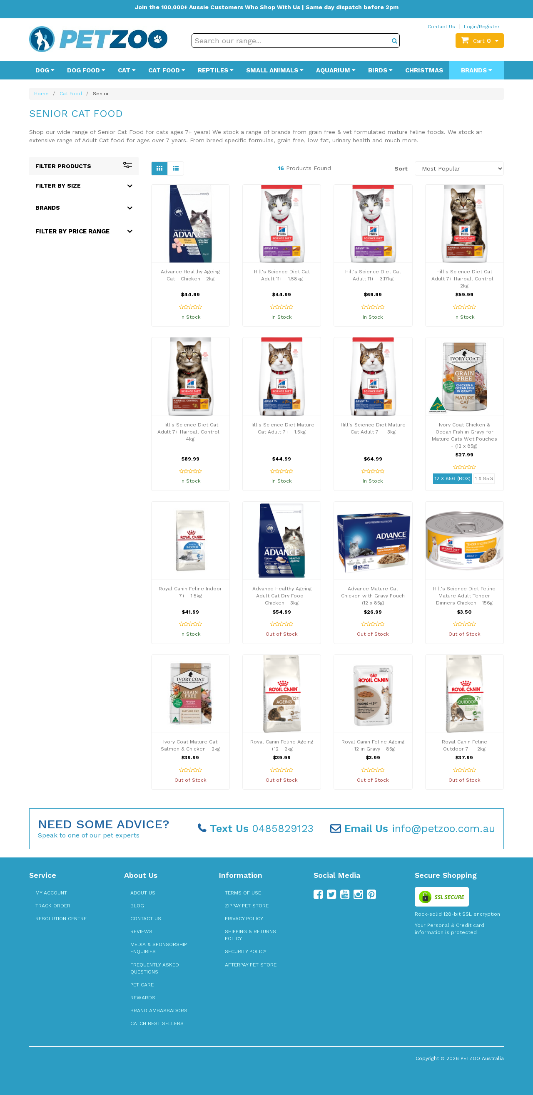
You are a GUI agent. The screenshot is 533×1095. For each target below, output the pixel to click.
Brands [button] (47, 207)
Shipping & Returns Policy (250, 935)
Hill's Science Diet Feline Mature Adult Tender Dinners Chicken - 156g (464, 596)
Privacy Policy (244, 919)
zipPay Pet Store (247, 906)
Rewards (142, 998)
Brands (476, 70)
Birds (380, 70)
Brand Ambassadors (158, 1010)
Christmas (424, 70)
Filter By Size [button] (58, 185)
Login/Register (482, 26)
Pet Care (142, 985)
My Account (51, 893)
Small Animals (275, 70)
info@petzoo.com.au (412, 828)
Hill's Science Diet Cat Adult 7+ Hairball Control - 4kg (190, 432)
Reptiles (216, 70)
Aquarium (336, 70)
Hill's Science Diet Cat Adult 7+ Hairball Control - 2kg (464, 279)
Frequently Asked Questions (154, 968)
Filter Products (83, 166)
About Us (142, 893)
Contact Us (441, 26)
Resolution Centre (61, 919)
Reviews (141, 931)
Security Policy (245, 951)
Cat (127, 70)
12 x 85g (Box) (453, 478)
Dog (45, 70)
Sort (401, 168)
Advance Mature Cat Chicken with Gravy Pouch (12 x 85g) (373, 596)
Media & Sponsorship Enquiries (158, 947)
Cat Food (166, 70)
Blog (137, 906)
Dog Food (86, 70)
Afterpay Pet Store (250, 965)
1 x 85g (484, 478)
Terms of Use (243, 893)
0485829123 (256, 828)
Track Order (52, 906)
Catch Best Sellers (157, 1023)
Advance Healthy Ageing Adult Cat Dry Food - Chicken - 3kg (281, 596)
